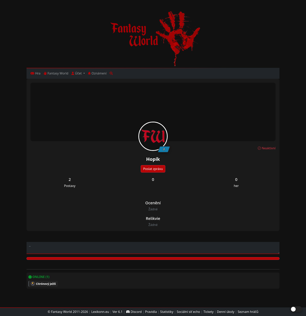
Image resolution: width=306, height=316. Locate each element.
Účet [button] (77, 73)
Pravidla (151, 312)
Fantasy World (56, 73)
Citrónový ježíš (46, 284)
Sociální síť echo (188, 312)
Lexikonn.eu (100, 312)
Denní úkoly (225, 312)
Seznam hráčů (248, 312)
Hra (35, 73)
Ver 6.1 (117, 312)
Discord (134, 312)
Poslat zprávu (153, 169)
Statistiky (166, 312)
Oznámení (97, 73)
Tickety (208, 312)
